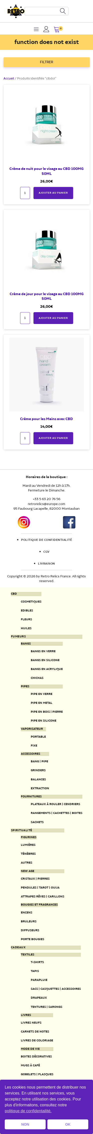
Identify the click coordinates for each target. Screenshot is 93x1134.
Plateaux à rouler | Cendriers (55, 804)
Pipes (25, 686)
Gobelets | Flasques (37, 1074)
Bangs (26, 644)
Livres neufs (31, 1023)
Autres (26, 863)
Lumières (28, 845)
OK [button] (68, 1124)
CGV (46, 552)
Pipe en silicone (43, 721)
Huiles (26, 628)
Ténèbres (28, 854)
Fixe (34, 746)
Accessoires (30, 754)
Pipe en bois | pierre (47, 712)
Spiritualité (21, 830)
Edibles (27, 610)
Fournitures (31, 797)
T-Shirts (37, 962)
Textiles (27, 955)
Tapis (35, 971)
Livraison (46, 564)
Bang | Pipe (39, 761)
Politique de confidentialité (46, 540)
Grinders (38, 770)
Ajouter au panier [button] (53, 193)
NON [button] (25, 1124)
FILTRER (46, 62)
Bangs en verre (43, 651)
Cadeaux (18, 948)
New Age (27, 871)
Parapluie (39, 980)
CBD (14, 594)
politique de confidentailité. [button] (28, 1111)
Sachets (37, 822)
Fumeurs (18, 637)
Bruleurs (28, 921)
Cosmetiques (31, 602)
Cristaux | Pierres (35, 879)
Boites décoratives (36, 1056)
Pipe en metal (41, 703)
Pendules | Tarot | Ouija (40, 888)
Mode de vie (30, 1049)
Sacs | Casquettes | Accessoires (56, 989)
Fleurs (26, 619)
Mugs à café (30, 1065)
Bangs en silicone (45, 660)
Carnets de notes (35, 1032)
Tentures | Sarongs (46, 1007)
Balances (38, 779)
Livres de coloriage (37, 1040)
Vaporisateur (32, 729)
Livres (26, 1015)
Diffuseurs (30, 930)
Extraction (40, 788)
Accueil (8, 78)
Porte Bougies (32, 939)
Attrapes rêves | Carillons (42, 896)
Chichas (37, 678)
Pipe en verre (41, 694)
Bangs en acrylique (47, 669)
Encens (26, 913)
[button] (57, 30)
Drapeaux (39, 998)
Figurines (28, 837)
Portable (38, 737)
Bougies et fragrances (39, 905)
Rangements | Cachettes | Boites (56, 813)
